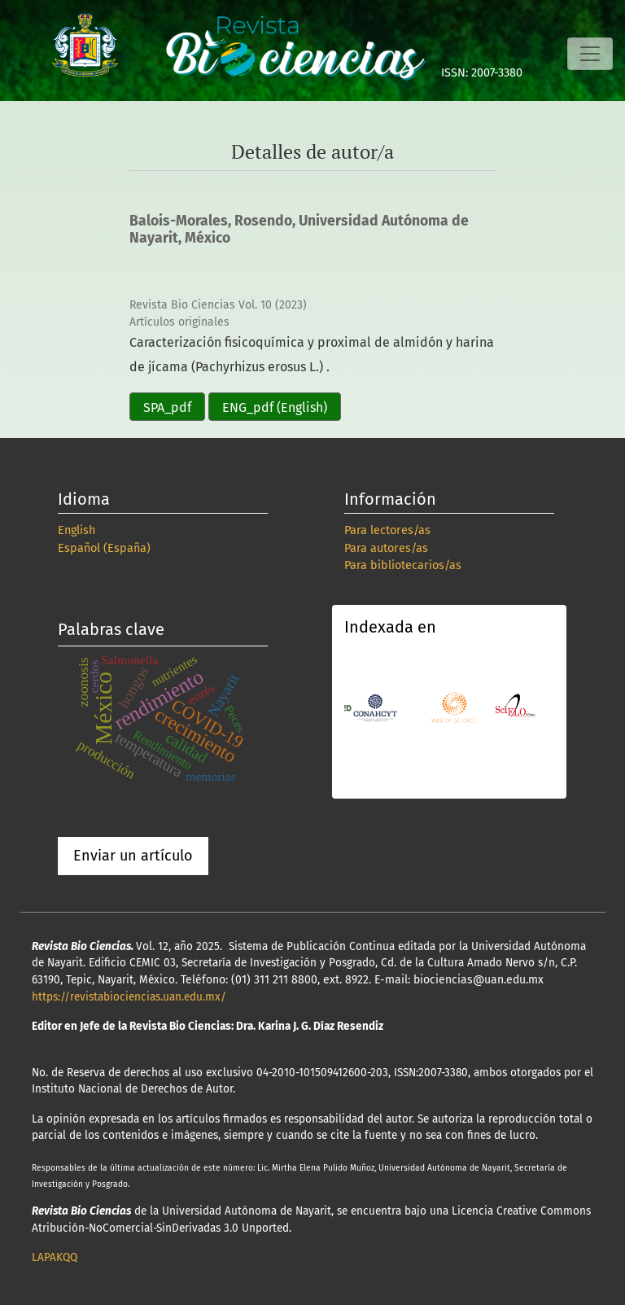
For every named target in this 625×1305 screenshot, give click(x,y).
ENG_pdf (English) (274, 407)
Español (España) (104, 548)
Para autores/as (386, 548)
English (76, 530)
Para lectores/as (387, 530)
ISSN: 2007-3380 (481, 73)
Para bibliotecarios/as (402, 565)
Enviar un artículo (133, 856)
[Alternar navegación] (590, 53)
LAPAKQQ (54, 1257)
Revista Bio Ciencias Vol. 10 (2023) (218, 305)
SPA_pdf (167, 407)
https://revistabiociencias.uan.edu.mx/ (129, 997)
